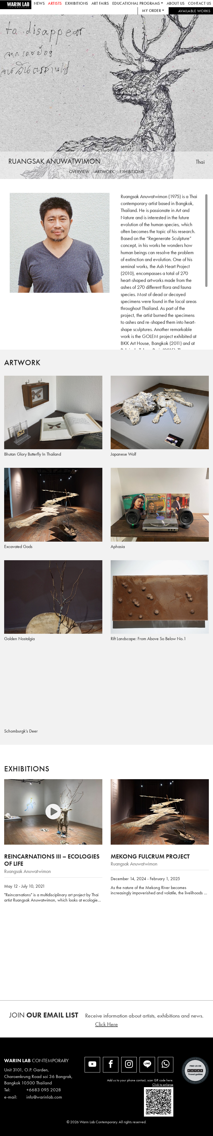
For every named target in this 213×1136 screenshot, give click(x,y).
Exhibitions (76, 3)
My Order (151, 10)
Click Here (106, 1024)
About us (176, 3)
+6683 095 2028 (43, 1090)
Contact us (199, 3)
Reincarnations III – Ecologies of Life (52, 860)
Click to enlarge (162, 1084)
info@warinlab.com (44, 1097)
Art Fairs (100, 3)
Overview (79, 172)
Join (43, 1015)
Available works (194, 10)
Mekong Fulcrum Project (150, 856)
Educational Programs (136, 3)
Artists (55, 3)
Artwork (104, 172)
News (39, 3)
